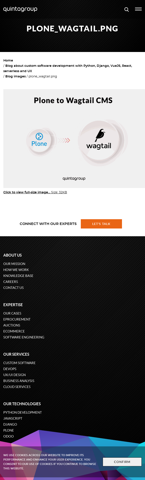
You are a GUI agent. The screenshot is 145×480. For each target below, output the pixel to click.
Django (10, 424)
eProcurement (17, 319)
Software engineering (23, 337)
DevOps (9, 369)
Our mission (14, 264)
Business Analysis (18, 381)
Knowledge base (18, 276)
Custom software (19, 363)
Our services (16, 354)
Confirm (122, 462)
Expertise (13, 305)
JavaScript (12, 418)
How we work (16, 270)
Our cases (12, 313)
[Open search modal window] (126, 9)
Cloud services (17, 387)
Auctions (11, 325)
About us (12, 255)
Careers (10, 282)
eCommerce (14, 331)
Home (8, 60)
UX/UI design (14, 375)
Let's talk (101, 224)
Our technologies (22, 404)
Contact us (13, 288)
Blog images (15, 76)
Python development (22, 412)
